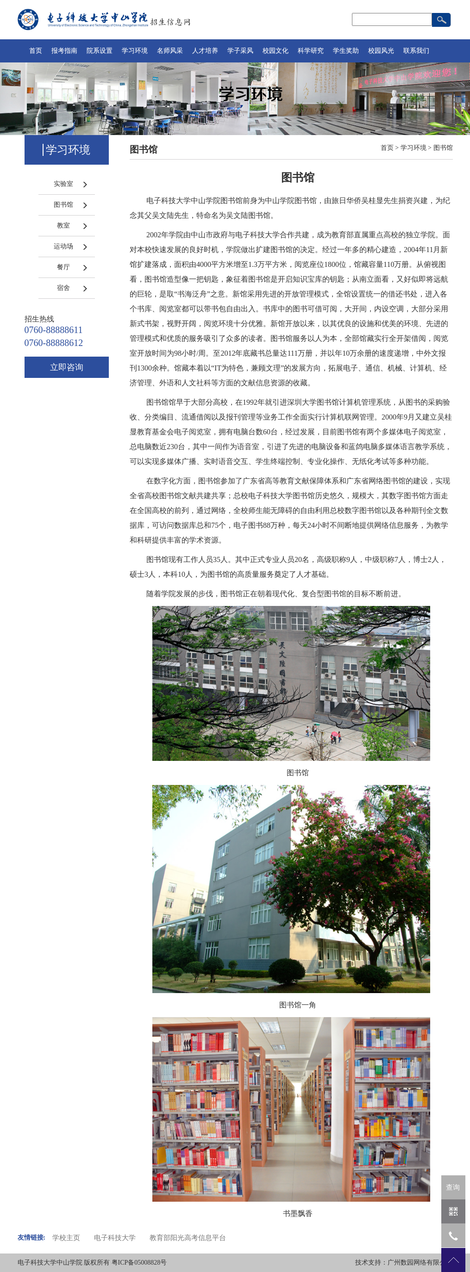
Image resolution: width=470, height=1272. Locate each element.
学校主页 (66, 1237)
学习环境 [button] (135, 50)
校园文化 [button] (275, 50)
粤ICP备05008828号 (139, 1262)
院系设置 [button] (100, 50)
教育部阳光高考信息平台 (188, 1237)
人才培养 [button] (205, 50)
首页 (35, 50)
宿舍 (63, 287)
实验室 (63, 183)
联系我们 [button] (416, 50)
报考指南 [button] (64, 50)
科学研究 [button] (311, 50)
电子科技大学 (115, 1237)
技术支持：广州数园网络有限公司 (403, 1262)
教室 (63, 225)
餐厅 (63, 267)
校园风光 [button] (381, 50)
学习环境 (413, 147)
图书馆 (63, 204)
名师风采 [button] (170, 50)
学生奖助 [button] (346, 50)
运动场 (63, 246)
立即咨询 (66, 367)
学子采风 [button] (240, 50)
